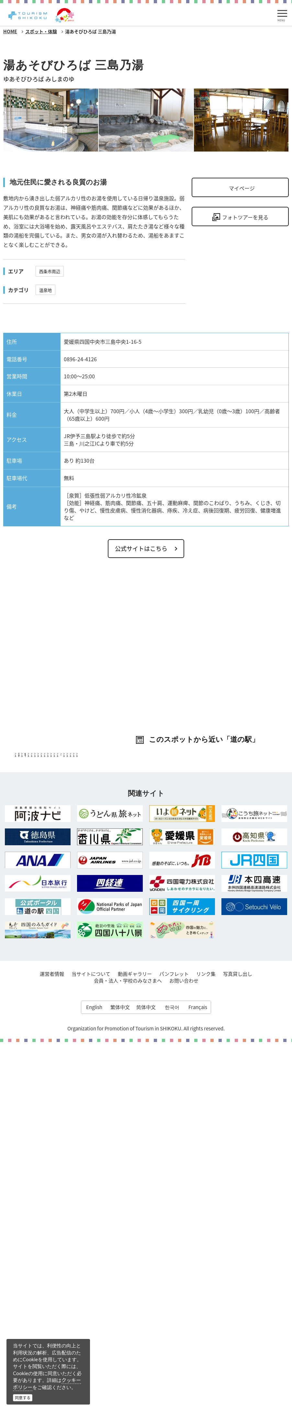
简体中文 (146, 1375)
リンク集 (206, 1342)
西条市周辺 (49, 271)
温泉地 (45, 290)
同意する (22, 1398)
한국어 (172, 1375)
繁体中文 (119, 1375)
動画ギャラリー (135, 1342)
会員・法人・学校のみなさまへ (128, 1349)
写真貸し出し (238, 1342)
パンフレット (174, 1342)
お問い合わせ (183, 1349)
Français (198, 1375)
